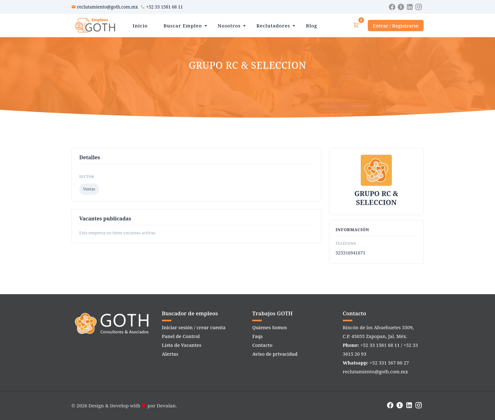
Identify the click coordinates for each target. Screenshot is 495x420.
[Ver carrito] (356, 25)
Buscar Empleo (183, 25)
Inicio (140, 25)
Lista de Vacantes (181, 345)
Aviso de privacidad (274, 354)
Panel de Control (181, 336)
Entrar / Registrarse (396, 25)
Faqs (257, 336)
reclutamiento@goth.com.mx (107, 7)
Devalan (166, 405)
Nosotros (229, 25)
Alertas (170, 354)
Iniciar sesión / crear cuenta (194, 327)
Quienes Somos (269, 327)
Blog (311, 25)
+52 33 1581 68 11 (164, 7)
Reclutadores (273, 25)
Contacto (262, 345)
